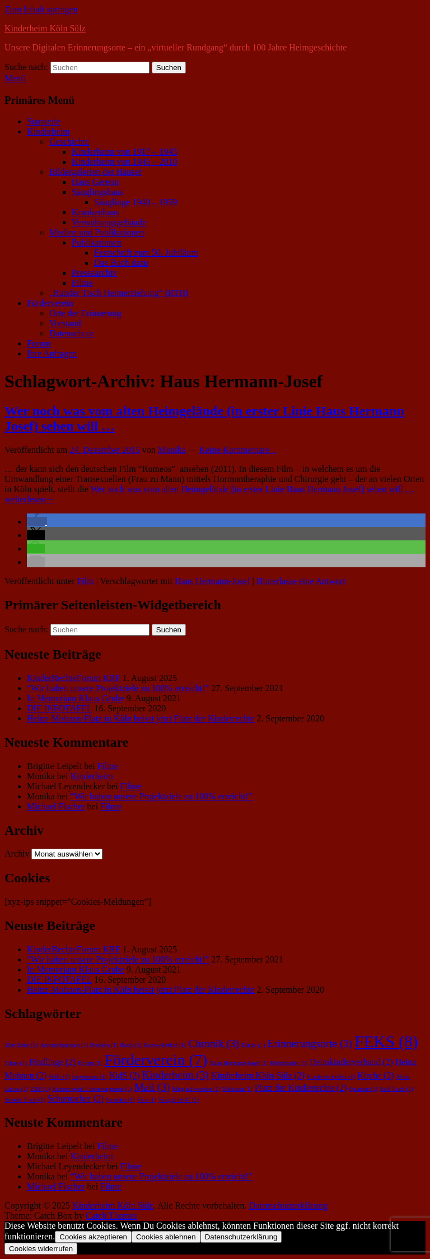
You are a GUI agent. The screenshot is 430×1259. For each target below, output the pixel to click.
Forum (39, 343)
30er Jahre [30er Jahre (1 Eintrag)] (21, 1045)
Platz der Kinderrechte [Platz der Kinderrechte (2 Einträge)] (301, 1088)
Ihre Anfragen (52, 353)
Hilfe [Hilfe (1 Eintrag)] (59, 1076)
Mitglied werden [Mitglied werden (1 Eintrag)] (196, 1089)
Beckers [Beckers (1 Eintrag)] (104, 1045)
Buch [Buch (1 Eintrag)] (131, 1045)
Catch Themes (111, 1215)
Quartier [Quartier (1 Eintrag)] (363, 1089)
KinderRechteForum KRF (73, 678)
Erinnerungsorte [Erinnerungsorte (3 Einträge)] (310, 1043)
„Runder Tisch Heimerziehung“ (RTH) (118, 293)
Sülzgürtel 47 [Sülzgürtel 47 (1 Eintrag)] (178, 1099)
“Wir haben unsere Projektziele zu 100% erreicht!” (118, 688)
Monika (172, 450)
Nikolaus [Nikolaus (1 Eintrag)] (237, 1089)
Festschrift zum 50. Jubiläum (146, 252)
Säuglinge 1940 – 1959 (135, 202)
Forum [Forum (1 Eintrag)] (90, 1063)
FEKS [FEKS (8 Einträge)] (386, 1041)
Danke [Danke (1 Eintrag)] (253, 1045)
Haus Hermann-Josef (212, 581)
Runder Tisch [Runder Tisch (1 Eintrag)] (24, 1099)
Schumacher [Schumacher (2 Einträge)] (75, 1098)
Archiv (16, 853)
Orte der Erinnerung (85, 313)
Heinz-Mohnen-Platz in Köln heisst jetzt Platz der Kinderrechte (141, 718)
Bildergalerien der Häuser (95, 172)
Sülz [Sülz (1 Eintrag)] (146, 1099)
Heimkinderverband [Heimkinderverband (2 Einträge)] (351, 1062)
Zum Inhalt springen (41, 9)
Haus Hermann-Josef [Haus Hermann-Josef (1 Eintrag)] (238, 1063)
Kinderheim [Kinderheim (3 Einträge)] (175, 1075)
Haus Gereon (95, 182)
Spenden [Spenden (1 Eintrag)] (120, 1099)
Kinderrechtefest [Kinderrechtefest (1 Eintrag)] (331, 1076)
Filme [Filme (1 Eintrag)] (15, 1063)
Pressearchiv (94, 272)
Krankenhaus (95, 212)
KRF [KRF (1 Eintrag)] (40, 1089)
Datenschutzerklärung (288, 1205)
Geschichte (69, 141)
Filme (82, 283)
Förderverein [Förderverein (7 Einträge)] (156, 1059)
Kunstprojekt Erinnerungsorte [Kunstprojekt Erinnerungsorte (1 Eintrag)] (92, 1089)
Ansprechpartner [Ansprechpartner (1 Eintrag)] (64, 1045)
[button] (37, 521)
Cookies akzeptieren (93, 1237)
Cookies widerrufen (41, 1248)
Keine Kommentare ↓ (238, 450)
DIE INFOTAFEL (59, 708)
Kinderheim (48, 131)
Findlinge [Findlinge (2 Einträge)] (52, 1062)
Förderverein (50, 303)
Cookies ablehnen (166, 1237)
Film (85, 581)
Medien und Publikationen (96, 232)
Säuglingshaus (97, 192)
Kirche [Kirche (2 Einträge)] (375, 1075)
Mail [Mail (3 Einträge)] (152, 1087)
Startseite (43, 121)
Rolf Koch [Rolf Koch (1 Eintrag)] (396, 1089)
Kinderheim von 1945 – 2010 (124, 161)
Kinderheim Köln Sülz (45, 28)
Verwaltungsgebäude (109, 222)
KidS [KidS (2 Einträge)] (124, 1075)
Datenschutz (71, 333)
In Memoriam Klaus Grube (75, 698)
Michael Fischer (56, 806)
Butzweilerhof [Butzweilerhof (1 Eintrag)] (164, 1045)
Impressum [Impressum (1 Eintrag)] (89, 1076)
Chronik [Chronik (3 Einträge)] (213, 1043)
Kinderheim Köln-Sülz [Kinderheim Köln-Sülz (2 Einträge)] (258, 1075)
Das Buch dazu (121, 262)
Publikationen (96, 242)
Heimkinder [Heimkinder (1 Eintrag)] (288, 1063)
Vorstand (65, 323)
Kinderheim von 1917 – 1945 (124, 151)
